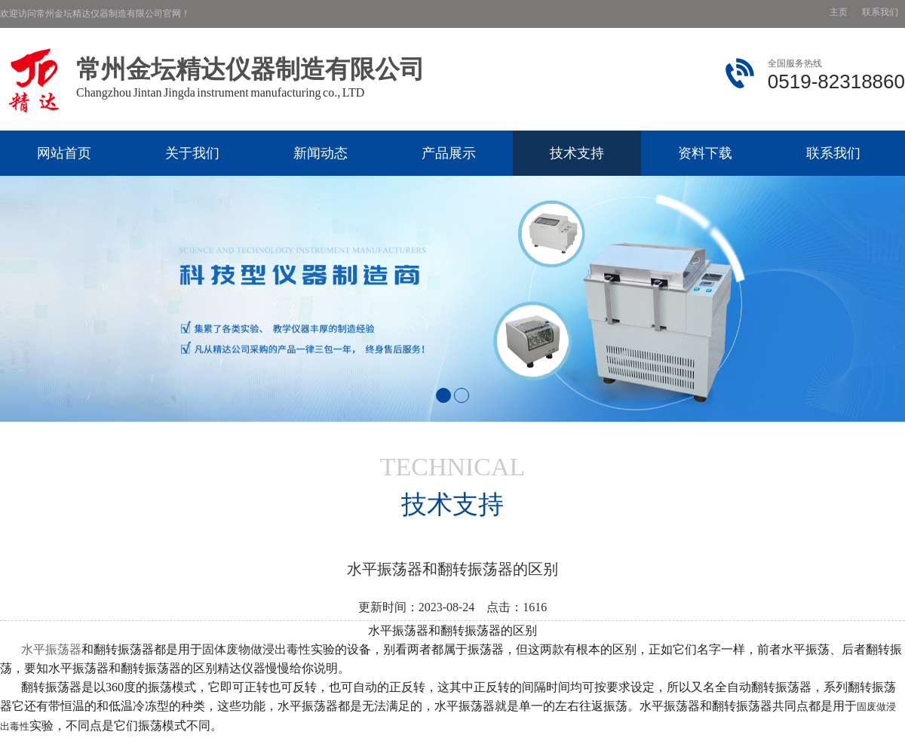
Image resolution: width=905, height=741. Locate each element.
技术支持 (577, 153)
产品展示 (449, 153)
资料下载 (705, 153)
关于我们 (192, 153)
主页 (839, 12)
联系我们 (880, 12)
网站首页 (64, 153)
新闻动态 (320, 153)
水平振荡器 (51, 649)
